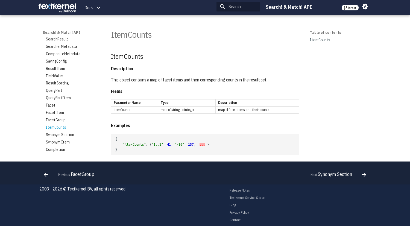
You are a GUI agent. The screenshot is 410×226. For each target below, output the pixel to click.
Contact (235, 220)
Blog (233, 205)
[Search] (238, 6)
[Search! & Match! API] (57, 7)
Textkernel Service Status (247, 197)
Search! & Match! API (61, 32)
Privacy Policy (239, 212)
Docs (88, 7)
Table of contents (325, 32)
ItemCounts (320, 39)
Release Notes (240, 190)
